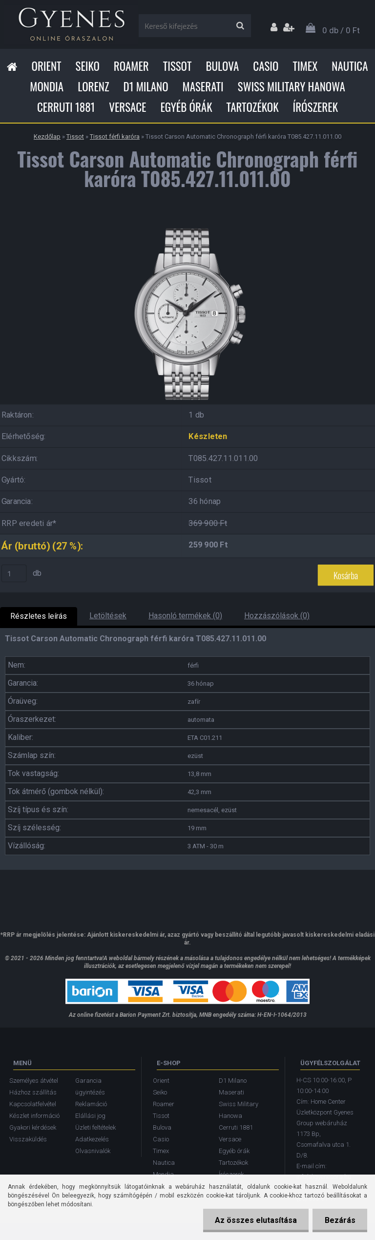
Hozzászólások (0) (277, 615)
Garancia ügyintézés (90, 1086)
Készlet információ (34, 1115)
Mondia (46, 86)
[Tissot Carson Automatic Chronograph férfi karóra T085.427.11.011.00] (187, 224)
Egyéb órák (186, 107)
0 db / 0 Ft (341, 30)
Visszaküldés (28, 1139)
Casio (265, 66)
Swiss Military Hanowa (291, 86)
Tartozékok (253, 107)
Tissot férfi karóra (115, 136)
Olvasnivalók (92, 1151)
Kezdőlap (47, 136)
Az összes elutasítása (255, 1220)
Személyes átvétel (33, 1080)
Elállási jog (90, 1115)
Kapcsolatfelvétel (32, 1104)
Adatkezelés (92, 1139)
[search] (240, 26)
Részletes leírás (38, 616)
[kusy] (14, 573)
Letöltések (107, 615)
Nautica (350, 66)
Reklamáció (91, 1104)
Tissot (177, 66)
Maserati (203, 86)
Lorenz (93, 86)
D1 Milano (146, 86)
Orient (46, 66)
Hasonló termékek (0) (185, 615)
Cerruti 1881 (66, 107)
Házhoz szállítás (33, 1092)
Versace (127, 107)
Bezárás (339, 1220)
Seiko (88, 66)
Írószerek (315, 107)
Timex (304, 66)
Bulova (222, 66)
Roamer (131, 66)
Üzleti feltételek (95, 1127)
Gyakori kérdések (32, 1127)
